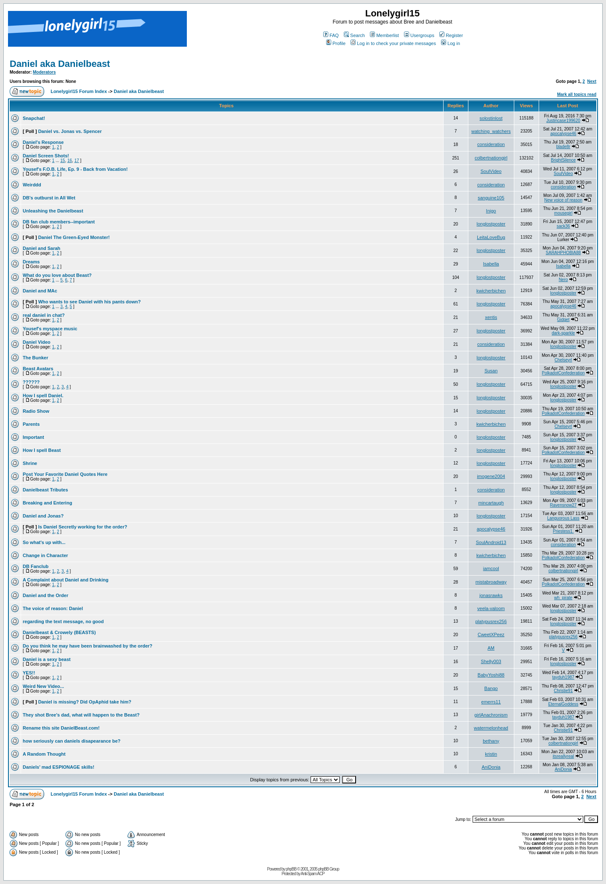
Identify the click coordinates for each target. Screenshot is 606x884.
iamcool (491, 568)
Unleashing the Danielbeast (53, 210)
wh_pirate (563, 597)
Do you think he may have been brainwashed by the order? (87, 645)
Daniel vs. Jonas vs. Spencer (70, 131)
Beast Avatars (38, 368)
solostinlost (491, 118)
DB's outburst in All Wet (49, 197)
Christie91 (563, 690)
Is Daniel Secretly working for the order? (83, 526)
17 (76, 160)
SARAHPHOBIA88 (563, 252)
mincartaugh (491, 502)
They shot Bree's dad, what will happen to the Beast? (81, 714)
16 (69, 160)
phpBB (291, 869)
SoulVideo (491, 171)
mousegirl (563, 213)
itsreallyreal (563, 756)
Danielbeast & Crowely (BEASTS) (59, 632)
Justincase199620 (563, 120)
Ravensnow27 (563, 505)
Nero (563, 279)
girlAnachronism (491, 714)
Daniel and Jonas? (43, 515)
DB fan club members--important (59, 221)
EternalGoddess (563, 704)
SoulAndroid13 (491, 542)
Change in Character (45, 555)
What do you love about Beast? (57, 275)
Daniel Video (36, 342)
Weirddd (32, 184)
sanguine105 (491, 197)
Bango (491, 688)
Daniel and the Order (45, 595)
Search (354, 35)
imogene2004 (491, 476)
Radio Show (36, 411)
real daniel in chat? (44, 315)
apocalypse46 (563, 133)
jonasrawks (490, 595)
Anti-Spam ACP (312, 873)
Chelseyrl (563, 360)
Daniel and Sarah (41, 248)
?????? (31, 382)
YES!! (29, 672)
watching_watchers (491, 131)
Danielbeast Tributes (45, 489)
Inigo (491, 210)
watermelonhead (491, 727)
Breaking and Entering (47, 502)
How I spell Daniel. (43, 395)
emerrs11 (491, 701)
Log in (450, 43)
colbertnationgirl (491, 157)
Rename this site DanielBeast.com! (61, 727)
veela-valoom (491, 608)
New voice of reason (563, 200)
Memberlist (384, 35)
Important (33, 437)
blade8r (563, 146)
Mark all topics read (576, 94)
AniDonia (490, 767)
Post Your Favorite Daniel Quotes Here (65, 474)
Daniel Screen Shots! (46, 155)
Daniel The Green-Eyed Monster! (74, 237)
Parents (31, 424)
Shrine (30, 463)
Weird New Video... (43, 686)
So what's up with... (44, 542)
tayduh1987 (563, 677)
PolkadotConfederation (563, 373)
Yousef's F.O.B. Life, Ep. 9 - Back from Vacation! (75, 169)
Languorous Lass (563, 518)
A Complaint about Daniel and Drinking (66, 579)
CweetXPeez (491, 634)
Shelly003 (491, 661)
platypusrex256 (491, 621)
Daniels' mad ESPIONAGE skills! (58, 767)
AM (491, 647)
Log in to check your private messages (393, 43)
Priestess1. (563, 531)
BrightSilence (563, 160)
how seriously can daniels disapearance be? (71, 740)
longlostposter (491, 223)
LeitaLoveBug (491, 237)
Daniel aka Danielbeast (60, 63)
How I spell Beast (42, 450)
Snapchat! (34, 118)
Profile (336, 43)
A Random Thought (44, 754)
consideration (491, 144)
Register (451, 35)
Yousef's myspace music (50, 328)
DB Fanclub (35, 566)
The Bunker (35, 357)
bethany (491, 740)
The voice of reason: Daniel (53, 608)
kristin (491, 754)
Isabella (491, 263)
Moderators (44, 72)
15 (62, 160)
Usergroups (419, 35)
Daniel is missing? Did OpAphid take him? (84, 701)
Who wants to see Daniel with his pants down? (89, 301)
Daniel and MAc (40, 290)
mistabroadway (491, 581)
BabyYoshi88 (491, 674)
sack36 (563, 226)
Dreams (31, 261)
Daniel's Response (43, 142)
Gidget (563, 319)
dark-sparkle (563, 333)
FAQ (331, 35)
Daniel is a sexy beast (47, 659)
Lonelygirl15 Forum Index (78, 91)
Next (591, 81)
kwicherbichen (491, 290)
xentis (491, 317)
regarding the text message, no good (63, 621)
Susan (490, 370)
